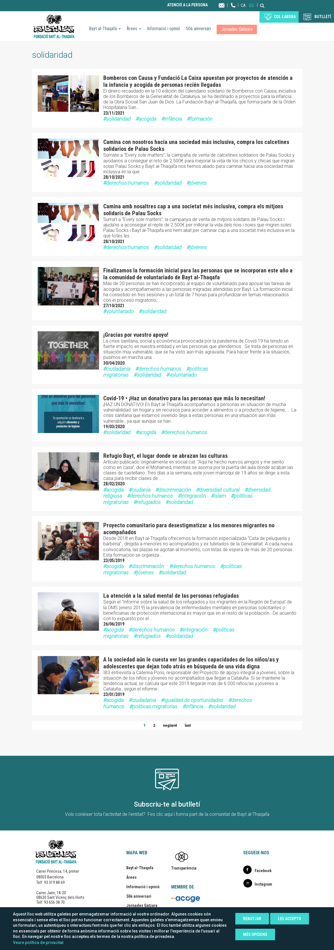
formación (201, 119)
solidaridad (118, 119)
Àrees (134, 28)
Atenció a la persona (187, 5)
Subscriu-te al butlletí (167, 804)
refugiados (149, 502)
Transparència (183, 868)
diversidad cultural (219, 490)
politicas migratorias (155, 706)
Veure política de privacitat (38, 942)
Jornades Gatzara (237, 29)
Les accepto (289, 918)
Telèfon (233, 10)
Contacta (227, 5)
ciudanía (141, 490)
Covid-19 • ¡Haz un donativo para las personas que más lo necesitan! (184, 398)
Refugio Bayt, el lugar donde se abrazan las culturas (165, 455)
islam (220, 496)
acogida (147, 119)
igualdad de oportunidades (193, 700)
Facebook (263, 870)
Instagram (263, 884)
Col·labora (285, 16)
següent (170, 725)
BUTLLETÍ (322, 16)
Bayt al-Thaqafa (105, 28)
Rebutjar (252, 918)
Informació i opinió (163, 28)
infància (173, 119)
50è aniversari (198, 28)
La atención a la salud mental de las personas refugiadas (171, 595)
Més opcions (255, 934)
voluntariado (120, 311)
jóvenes (198, 183)
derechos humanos (127, 183)
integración (193, 496)
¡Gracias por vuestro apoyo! (135, 334)
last (188, 725)
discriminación (175, 490)
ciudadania (118, 369)
